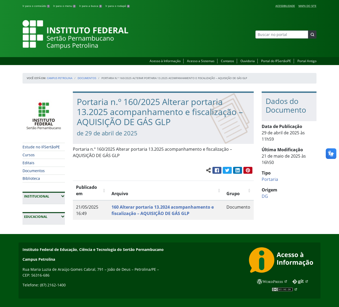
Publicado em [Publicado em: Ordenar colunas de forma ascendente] (86, 190)
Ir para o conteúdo (36, 6)
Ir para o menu (64, 6)
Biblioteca (31, 178)
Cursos (29, 154)
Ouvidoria (247, 61)
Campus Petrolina (59, 78)
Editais (28, 162)
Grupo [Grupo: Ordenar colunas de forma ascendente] (233, 193)
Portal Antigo (306, 61)
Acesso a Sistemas (201, 61)
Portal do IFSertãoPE (276, 61)
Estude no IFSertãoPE (41, 146)
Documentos (87, 78)
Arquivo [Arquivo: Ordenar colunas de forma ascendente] (119, 193)
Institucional (44, 196)
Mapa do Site (307, 6)
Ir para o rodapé (117, 6)
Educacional (44, 216)
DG (265, 196)
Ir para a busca (90, 6)
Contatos (227, 61)
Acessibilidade (285, 6)
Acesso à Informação (165, 61)
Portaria (270, 179)
